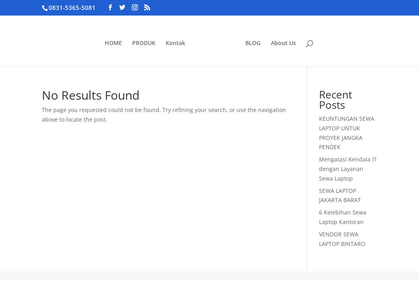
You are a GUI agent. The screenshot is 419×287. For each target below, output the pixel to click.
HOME (113, 43)
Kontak (175, 43)
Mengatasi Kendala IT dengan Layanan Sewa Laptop (348, 168)
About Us (283, 43)
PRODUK (143, 43)
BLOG (252, 43)
